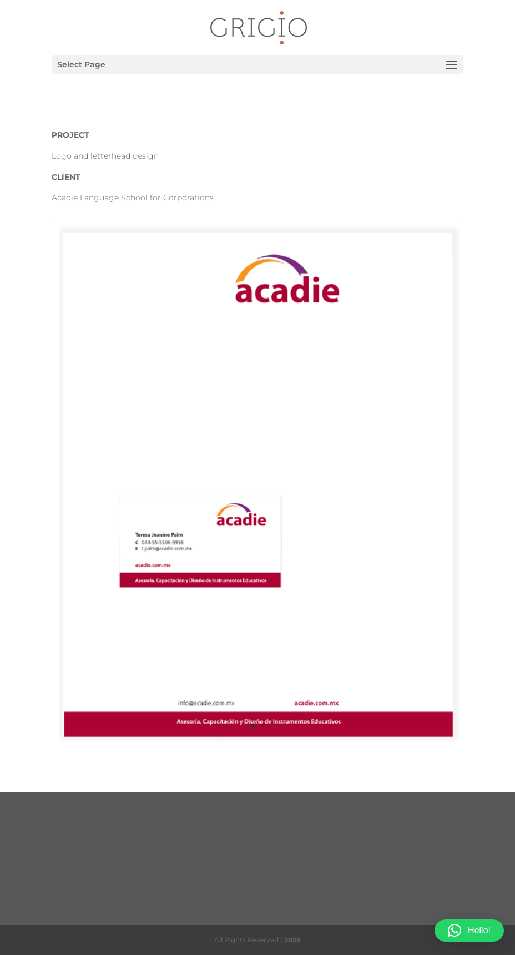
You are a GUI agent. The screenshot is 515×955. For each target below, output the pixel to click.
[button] (469, 930)
